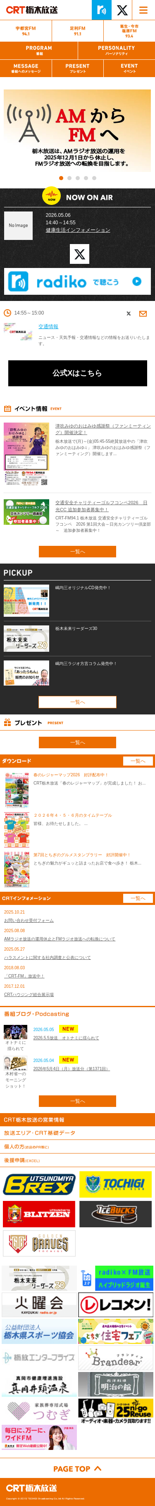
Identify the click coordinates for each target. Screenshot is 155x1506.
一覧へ (77, 551)
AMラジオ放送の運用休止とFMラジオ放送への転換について (59, 939)
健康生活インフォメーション (78, 230)
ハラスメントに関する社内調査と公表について (47, 957)
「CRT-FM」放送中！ (24, 976)
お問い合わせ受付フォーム (29, 920)
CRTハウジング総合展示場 (29, 994)
